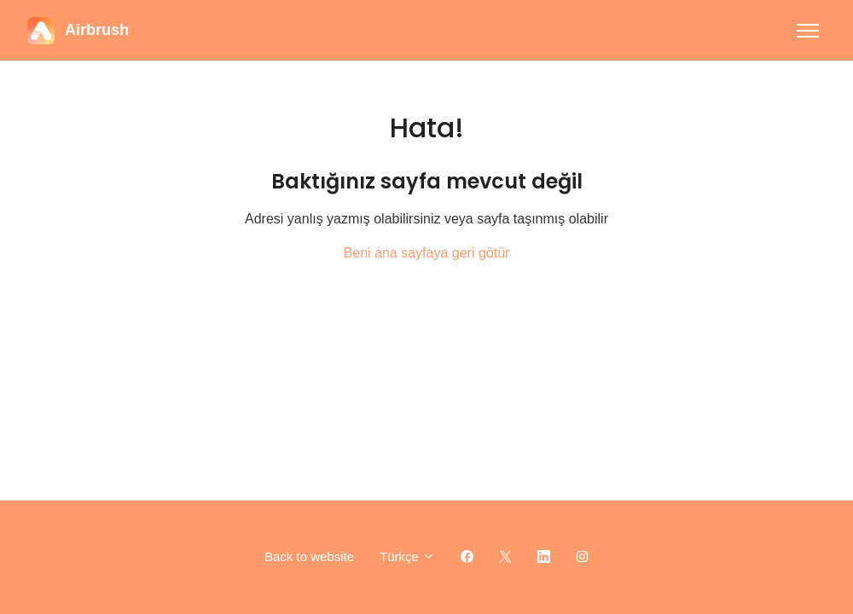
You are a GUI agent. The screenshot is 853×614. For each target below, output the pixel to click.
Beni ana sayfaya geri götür (427, 253)
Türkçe (407, 556)
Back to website (309, 556)
